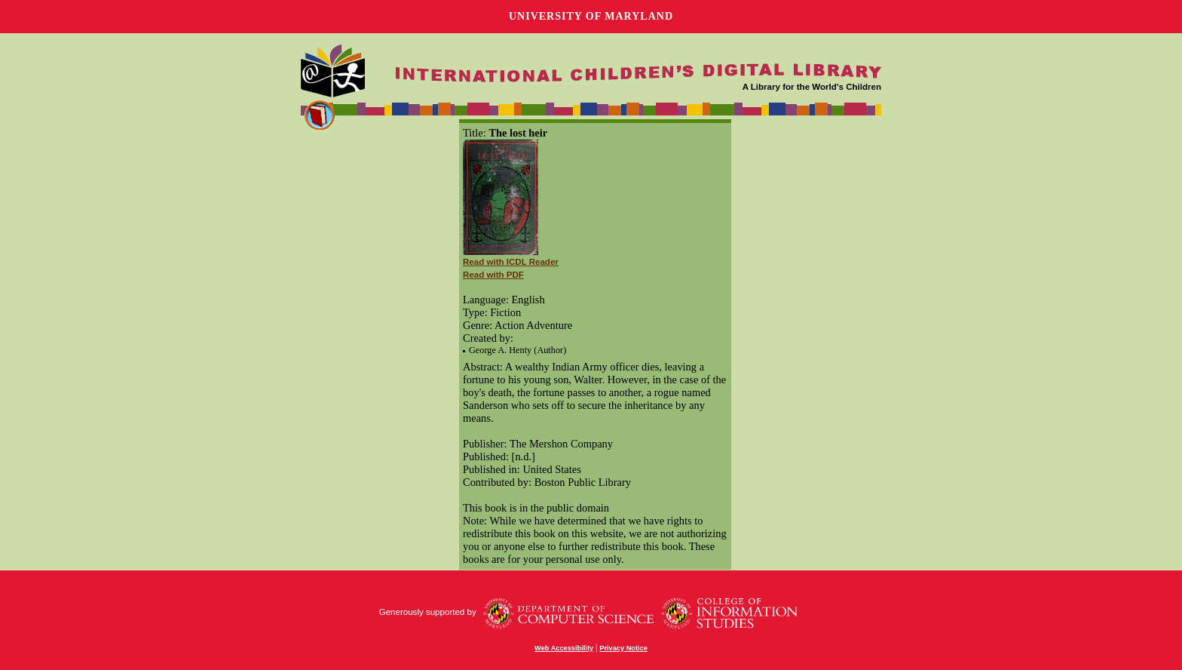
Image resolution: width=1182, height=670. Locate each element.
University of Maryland (591, 16)
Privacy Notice (623, 648)
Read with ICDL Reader (511, 261)
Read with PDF (493, 274)
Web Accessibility (563, 648)
